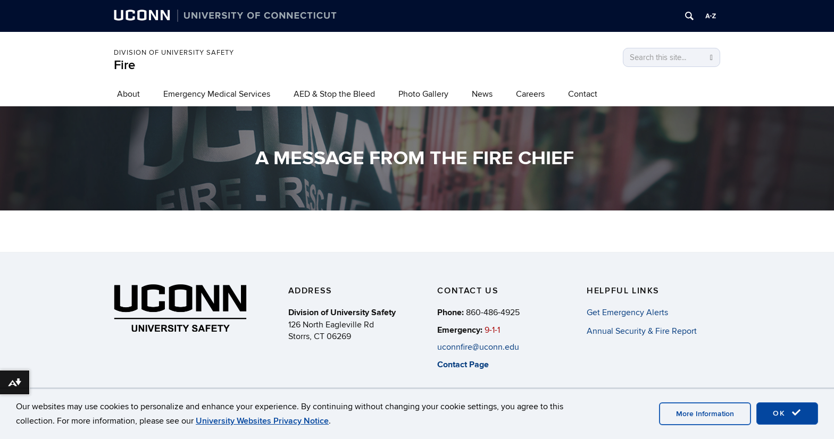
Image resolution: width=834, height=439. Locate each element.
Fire (124, 65)
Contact (582, 94)
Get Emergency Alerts (627, 312)
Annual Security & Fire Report (642, 331)
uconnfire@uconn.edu (478, 347)
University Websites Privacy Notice (262, 421)
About (128, 94)
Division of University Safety (174, 52)
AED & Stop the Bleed (334, 94)
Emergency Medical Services (216, 94)
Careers (530, 94)
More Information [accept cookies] (705, 413)
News (482, 94)
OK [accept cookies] (787, 413)
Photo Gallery (423, 94)
